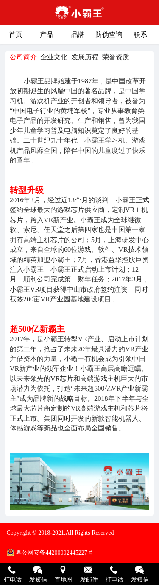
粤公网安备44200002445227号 (54, 552)
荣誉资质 (115, 57)
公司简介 (23, 57)
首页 (15, 34)
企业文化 (53, 57)
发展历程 (84, 57)
